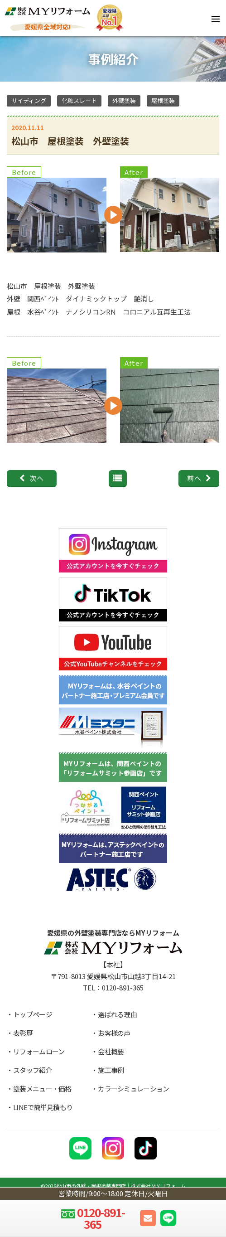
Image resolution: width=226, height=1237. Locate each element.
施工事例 (111, 1070)
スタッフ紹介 (32, 1070)
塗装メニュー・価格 (42, 1088)
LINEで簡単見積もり (42, 1107)
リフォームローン (38, 1051)
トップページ (32, 1014)
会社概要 (111, 1051)
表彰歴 (23, 1033)
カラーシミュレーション (133, 1088)
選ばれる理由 (117, 1014)
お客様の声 (114, 1033)
